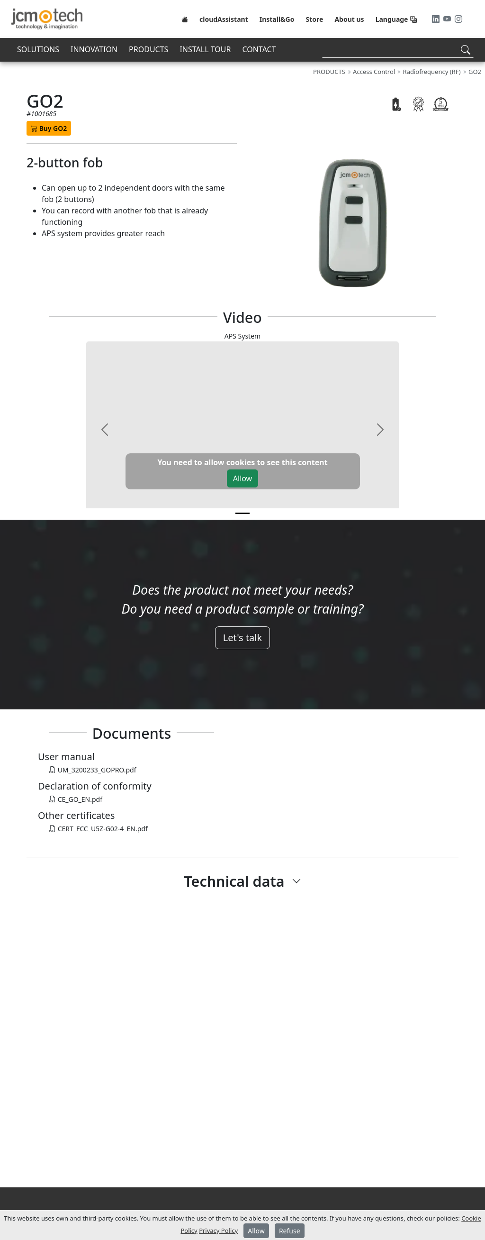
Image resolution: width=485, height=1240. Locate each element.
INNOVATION (94, 49)
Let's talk (242, 637)
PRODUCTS (148, 49)
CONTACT (259, 49)
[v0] (242, 513)
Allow (242, 478)
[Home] (184, 19)
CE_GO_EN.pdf (75, 799)
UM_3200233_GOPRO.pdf (92, 769)
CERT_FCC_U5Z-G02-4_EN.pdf (98, 828)
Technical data (234, 881)
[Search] (398, 49)
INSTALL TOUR (205, 49)
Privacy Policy (218, 1230)
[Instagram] (458, 19)
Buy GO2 (49, 128)
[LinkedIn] (436, 19)
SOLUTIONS (38, 49)
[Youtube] (448, 19)
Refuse (289, 1230)
